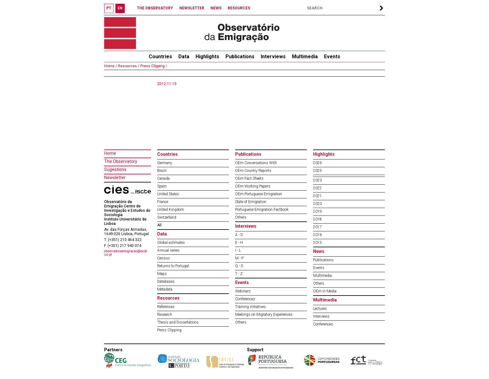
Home (110, 153)
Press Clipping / (153, 66)
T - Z (239, 274)
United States (168, 194)
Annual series (168, 250)
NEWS (216, 8)
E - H (239, 242)
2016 (317, 235)
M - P (239, 258)
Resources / (128, 66)
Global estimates (171, 242)
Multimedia (305, 56)
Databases (166, 281)
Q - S (239, 266)
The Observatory (120, 161)
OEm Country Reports (253, 170)
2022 (317, 188)
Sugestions (115, 169)
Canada (163, 178)
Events (332, 56)
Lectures (320, 308)
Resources (168, 298)
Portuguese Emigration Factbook (261, 209)
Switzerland (166, 217)
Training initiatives (250, 307)
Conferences (245, 299)
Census (163, 258)
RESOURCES (239, 8)
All (159, 225)
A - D (239, 235)
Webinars (243, 291)
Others (240, 217)
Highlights (207, 56)
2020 (317, 203)
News (318, 251)
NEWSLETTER (191, 8)
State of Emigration (250, 202)
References (166, 307)
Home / (110, 66)
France (162, 202)
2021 (317, 196)
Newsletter (115, 177)
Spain (162, 186)
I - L (238, 250)
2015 (317, 242)
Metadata (164, 289)
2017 (317, 227)
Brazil (162, 170)
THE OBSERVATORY (155, 8)
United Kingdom (170, 209)
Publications (239, 56)
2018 (317, 219)
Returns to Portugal (173, 266)
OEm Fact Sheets (249, 178)
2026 (317, 163)
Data (183, 56)
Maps (162, 274)
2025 (317, 170)
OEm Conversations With (256, 163)
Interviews (273, 56)
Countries (167, 154)
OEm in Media (324, 291)
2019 (317, 211)
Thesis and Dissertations (178, 322)
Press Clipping (169, 330)
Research (164, 314)
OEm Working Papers (252, 186)
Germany (164, 163)
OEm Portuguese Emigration (258, 194)
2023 (317, 180)
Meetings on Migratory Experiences (264, 314)
